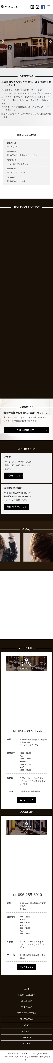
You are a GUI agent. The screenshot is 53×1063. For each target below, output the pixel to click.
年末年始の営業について (18, 164)
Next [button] (50, 41)
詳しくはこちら (26, 800)
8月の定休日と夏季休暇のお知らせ (22, 155)
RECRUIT (26, 1031)
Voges (26, 188)
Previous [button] (2, 41)
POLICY (26, 1043)
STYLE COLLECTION (26, 1013)
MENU (26, 1025)
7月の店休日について (16, 172)
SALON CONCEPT (27, 995)
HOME (26, 989)
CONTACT (26, 1037)
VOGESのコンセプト (26, 430)
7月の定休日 (12, 147)
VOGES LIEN (26, 1001)
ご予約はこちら (14, 476)
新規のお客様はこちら (17, 507)
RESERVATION (26, 1019)
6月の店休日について (16, 181)
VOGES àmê (26, 1007)
